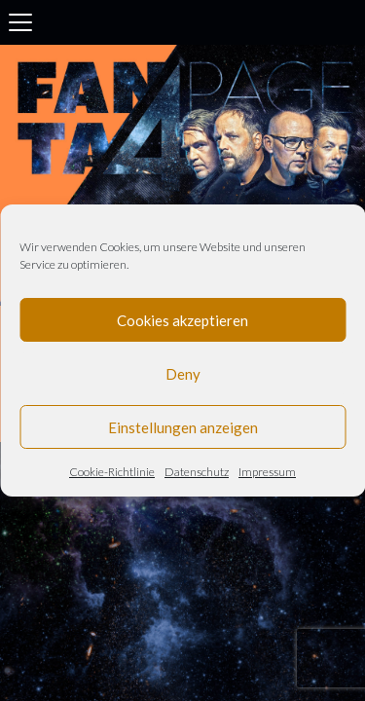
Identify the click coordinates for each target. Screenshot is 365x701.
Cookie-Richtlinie (112, 471)
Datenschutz (196, 471)
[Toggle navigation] (20, 22)
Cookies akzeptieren (182, 320)
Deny (183, 374)
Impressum (267, 471)
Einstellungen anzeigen (183, 427)
